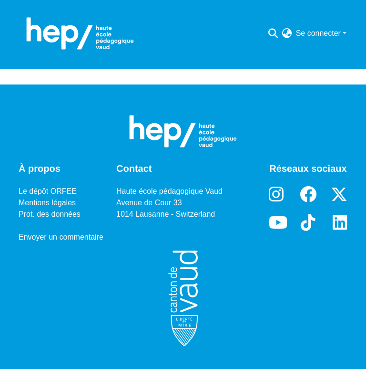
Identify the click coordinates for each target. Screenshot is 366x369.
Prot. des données (50, 214)
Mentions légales (47, 203)
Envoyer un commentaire (61, 237)
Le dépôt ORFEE (48, 191)
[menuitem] (287, 33)
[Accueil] (80, 33)
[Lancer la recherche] (273, 33)
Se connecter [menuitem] (318, 33)
